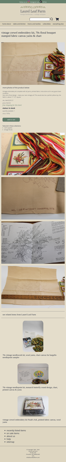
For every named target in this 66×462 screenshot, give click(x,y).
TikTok (44, 2)
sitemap (10, 441)
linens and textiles (34, 24)
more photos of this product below (16, 87)
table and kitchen (19, 24)
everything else (58, 24)
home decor (6, 24)
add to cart (11, 120)
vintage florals (8, 130)
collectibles (47, 24)
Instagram (33, 2)
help (9, 439)
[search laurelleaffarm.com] (52, 19)
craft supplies (8, 128)
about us (11, 436)
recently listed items (16, 430)
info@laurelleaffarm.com (33, 457)
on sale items (13, 433)
